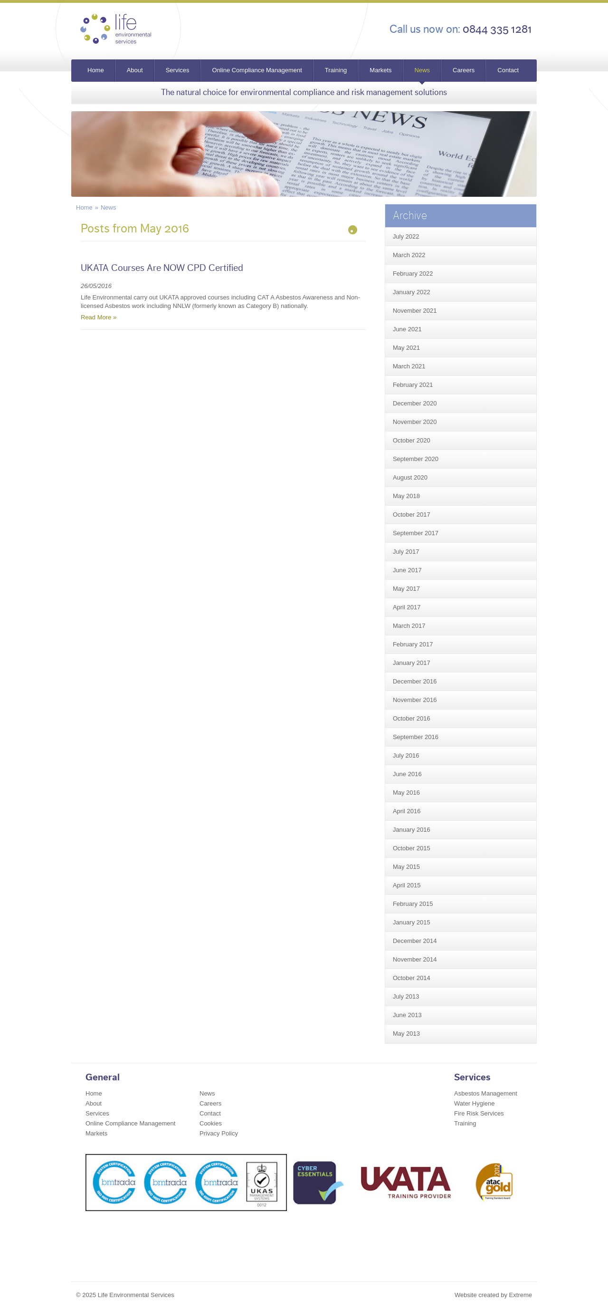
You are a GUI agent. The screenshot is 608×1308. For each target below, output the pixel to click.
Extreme (520, 1294)
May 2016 (406, 792)
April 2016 (407, 811)
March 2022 (409, 255)
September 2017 (415, 533)
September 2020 (415, 458)
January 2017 (411, 662)
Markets (380, 70)
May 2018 (406, 496)
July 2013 (406, 996)
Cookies (211, 1123)
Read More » (98, 317)
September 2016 (415, 737)
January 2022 (411, 292)
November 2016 (415, 699)
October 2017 (411, 514)
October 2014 (411, 977)
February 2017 (413, 644)
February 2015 (413, 903)
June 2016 (407, 774)
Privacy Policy (219, 1133)
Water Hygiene (474, 1103)
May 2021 (406, 347)
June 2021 (407, 329)
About (135, 70)
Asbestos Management (485, 1093)
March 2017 (409, 625)
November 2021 (415, 310)
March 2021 (409, 366)
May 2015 (406, 866)
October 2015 (411, 848)
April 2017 (407, 607)
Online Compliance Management (257, 70)
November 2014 (415, 959)
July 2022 (406, 236)
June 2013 (407, 1015)
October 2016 (411, 718)
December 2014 (415, 940)
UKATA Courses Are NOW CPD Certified (162, 268)
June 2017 (407, 570)
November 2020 (415, 421)
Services (178, 70)
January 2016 (411, 829)
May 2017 (406, 588)
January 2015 (411, 922)
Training (336, 70)
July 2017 (406, 551)
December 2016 (415, 681)
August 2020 (410, 477)
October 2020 (411, 440)
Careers (464, 70)
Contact (508, 70)
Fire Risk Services (479, 1113)
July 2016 (406, 755)
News (422, 70)
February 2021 (413, 384)
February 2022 (413, 273)
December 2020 (415, 403)
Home (95, 70)
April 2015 (407, 885)
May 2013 (406, 1033)
